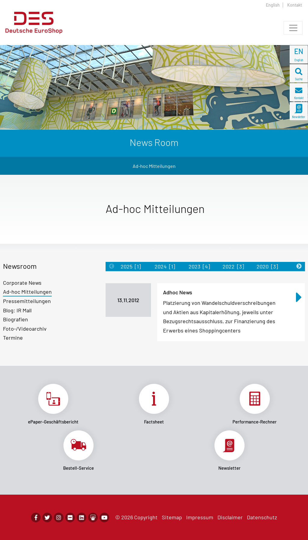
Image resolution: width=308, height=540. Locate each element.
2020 (267, 266)
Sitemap (172, 517)
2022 (233, 266)
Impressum (199, 517)
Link (53, 404)
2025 (131, 266)
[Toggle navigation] (293, 28)
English (273, 5)
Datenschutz (262, 517)
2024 (165, 266)
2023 (199, 266)
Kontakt (294, 5)
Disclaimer (230, 517)
